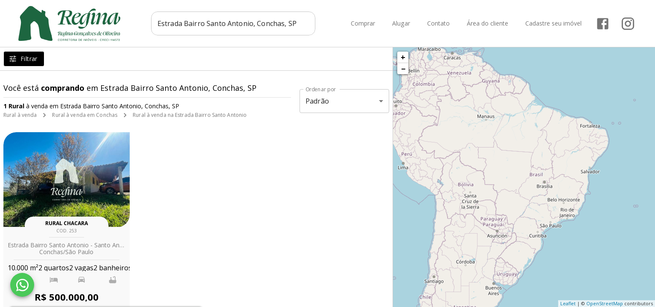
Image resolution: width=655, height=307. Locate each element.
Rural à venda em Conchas (84, 115)
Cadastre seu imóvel (553, 23)
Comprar (363, 23)
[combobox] (233, 23)
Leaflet (568, 303)
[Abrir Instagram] (627, 23)
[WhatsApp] (22, 285)
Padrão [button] (317, 101)
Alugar (401, 23)
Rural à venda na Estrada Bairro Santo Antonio (190, 115)
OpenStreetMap (604, 303)
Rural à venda (20, 115)
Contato (438, 23)
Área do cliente (487, 23)
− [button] (403, 69)
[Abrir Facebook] (602, 23)
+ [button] (403, 57)
